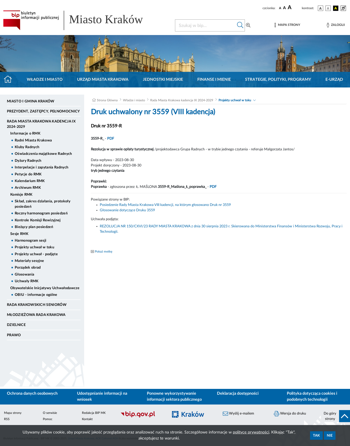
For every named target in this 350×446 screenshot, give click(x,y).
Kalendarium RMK (30, 181)
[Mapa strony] (287, 25)
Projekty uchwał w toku (34, 247)
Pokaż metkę (103, 251)
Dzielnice (16, 325)
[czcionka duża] (294, 8)
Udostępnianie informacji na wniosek (102, 397)
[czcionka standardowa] (280, 8)
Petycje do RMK (28, 174)
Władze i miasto (45, 80)
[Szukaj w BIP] (205, 25)
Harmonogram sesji (30, 240)
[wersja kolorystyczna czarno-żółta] (335, 8)
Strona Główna (107, 100)
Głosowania (24, 274)
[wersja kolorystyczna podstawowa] (320, 8)
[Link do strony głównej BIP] (79, 20)
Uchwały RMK (27, 281)
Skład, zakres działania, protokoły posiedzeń (42, 203)
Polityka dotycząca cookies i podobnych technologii (312, 397)
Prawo (14, 335)
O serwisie (50, 413)
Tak (316, 435)
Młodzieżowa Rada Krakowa (36, 315)
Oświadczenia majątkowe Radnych (43, 154)
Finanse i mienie (214, 80)
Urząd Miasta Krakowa (103, 80)
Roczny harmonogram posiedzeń (41, 213)
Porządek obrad (28, 267)
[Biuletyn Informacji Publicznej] (142, 416)
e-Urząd (334, 80)
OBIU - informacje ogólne (36, 295)
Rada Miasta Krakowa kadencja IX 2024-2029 (41, 124)
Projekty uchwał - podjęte (36, 254)
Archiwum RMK (28, 187)
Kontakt (87, 419)
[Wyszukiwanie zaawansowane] (248, 25)
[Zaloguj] (336, 25)
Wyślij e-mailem (238, 413)
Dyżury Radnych (28, 160)
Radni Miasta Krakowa (33, 140)
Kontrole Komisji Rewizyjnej (38, 220)
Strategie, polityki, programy (278, 80)
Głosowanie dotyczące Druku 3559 (127, 210)
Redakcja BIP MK (94, 413)
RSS (7, 419)
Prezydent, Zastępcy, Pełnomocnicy (43, 111)
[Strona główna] (9, 80)
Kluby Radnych (27, 147)
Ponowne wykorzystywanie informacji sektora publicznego (174, 397)
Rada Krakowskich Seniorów (37, 305)
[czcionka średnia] (284, 8)
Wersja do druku (290, 413)
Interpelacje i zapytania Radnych (41, 167)
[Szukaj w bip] (240, 25)
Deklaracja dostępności (238, 394)
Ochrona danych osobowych (32, 394)
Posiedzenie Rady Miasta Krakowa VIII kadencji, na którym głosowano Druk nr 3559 (165, 205)
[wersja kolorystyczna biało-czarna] (328, 8)
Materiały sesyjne (29, 261)
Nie (330, 435)
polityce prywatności (251, 432)
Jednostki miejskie (163, 80)
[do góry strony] (335, 416)
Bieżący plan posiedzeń (34, 227)
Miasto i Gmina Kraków (30, 101)
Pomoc (47, 419)
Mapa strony (12, 413)
